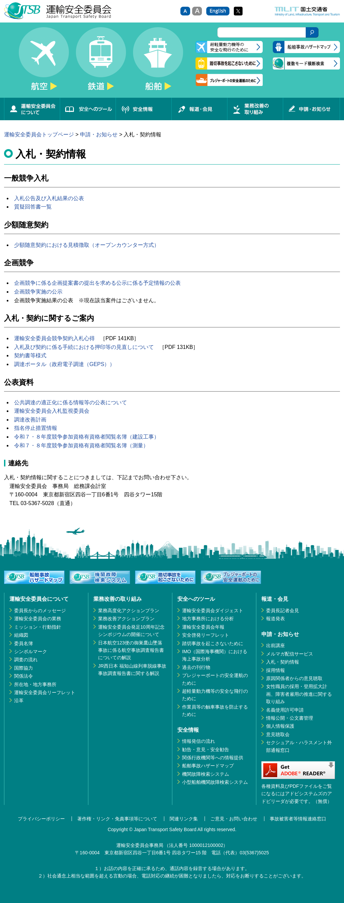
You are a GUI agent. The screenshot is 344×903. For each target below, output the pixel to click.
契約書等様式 (30, 355)
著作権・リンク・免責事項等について (117, 818)
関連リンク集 (184, 818)
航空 (44, 62)
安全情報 (143, 109)
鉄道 (101, 62)
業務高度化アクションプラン (128, 610)
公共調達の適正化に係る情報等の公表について (70, 402)
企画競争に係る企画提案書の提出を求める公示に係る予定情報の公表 (97, 283)
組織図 (21, 635)
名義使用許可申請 (285, 710)
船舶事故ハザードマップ (208, 765)
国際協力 (23, 668)
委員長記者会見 (282, 610)
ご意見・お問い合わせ (233, 818)
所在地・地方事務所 (35, 684)
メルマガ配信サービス (289, 654)
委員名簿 (23, 643)
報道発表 (275, 618)
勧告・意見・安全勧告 (205, 749)
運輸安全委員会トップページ (39, 134)
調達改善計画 (30, 419)
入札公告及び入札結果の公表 (49, 198)
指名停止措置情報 (35, 428)
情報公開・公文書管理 (289, 718)
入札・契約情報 (282, 662)
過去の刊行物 (196, 667)
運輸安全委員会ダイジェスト (212, 610)
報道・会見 (199, 109)
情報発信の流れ (198, 741)
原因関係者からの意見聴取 (294, 678)
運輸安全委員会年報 (203, 627)
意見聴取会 (278, 734)
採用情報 (275, 670)
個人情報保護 (280, 726)
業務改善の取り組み (255, 109)
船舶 (158, 62)
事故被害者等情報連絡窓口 (298, 818)
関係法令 (23, 676)
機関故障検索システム (205, 774)
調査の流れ (26, 659)
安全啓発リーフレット (205, 635)
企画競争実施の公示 (38, 292)
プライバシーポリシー (41, 818)
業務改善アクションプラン (126, 618)
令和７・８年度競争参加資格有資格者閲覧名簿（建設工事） (86, 437)
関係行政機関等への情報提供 (212, 757)
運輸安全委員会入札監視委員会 (51, 411)
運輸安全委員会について (32, 109)
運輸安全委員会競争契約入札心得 (54, 338)
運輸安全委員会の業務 (37, 618)
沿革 (19, 700)
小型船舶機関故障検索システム (215, 782)
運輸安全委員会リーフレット (44, 692)
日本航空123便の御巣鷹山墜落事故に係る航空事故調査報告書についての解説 (131, 650)
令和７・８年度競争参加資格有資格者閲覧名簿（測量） (81, 445)
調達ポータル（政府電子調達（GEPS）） (64, 364)
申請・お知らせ (311, 109)
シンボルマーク (30, 651)
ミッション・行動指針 (37, 627)
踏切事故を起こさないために (212, 643)
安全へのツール (88, 109)
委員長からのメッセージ (40, 610)
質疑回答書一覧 (33, 207)
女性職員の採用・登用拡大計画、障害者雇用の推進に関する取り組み (299, 694)
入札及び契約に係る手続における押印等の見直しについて (84, 347)
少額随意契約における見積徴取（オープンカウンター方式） (86, 245)
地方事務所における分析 (208, 618)
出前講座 (275, 645)
